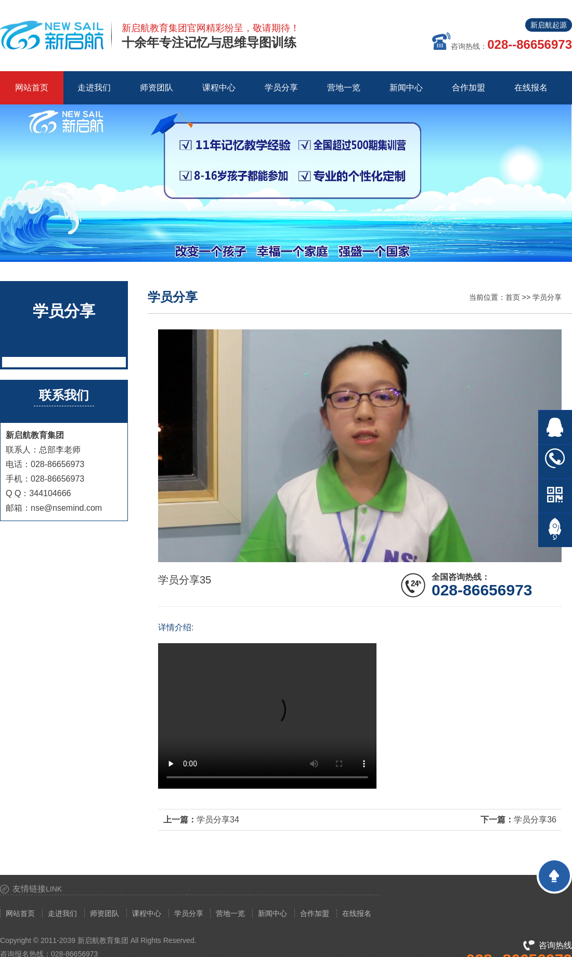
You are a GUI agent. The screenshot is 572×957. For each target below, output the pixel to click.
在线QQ (555, 427)
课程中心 (146, 913)
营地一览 (230, 913)
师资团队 (104, 913)
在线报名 (356, 913)
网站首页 (31, 87)
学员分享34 (218, 819)
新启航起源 (548, 25)
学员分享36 (535, 819)
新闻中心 (272, 913)
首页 (512, 297)
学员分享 (547, 297)
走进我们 (62, 913)
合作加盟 (314, 913)
